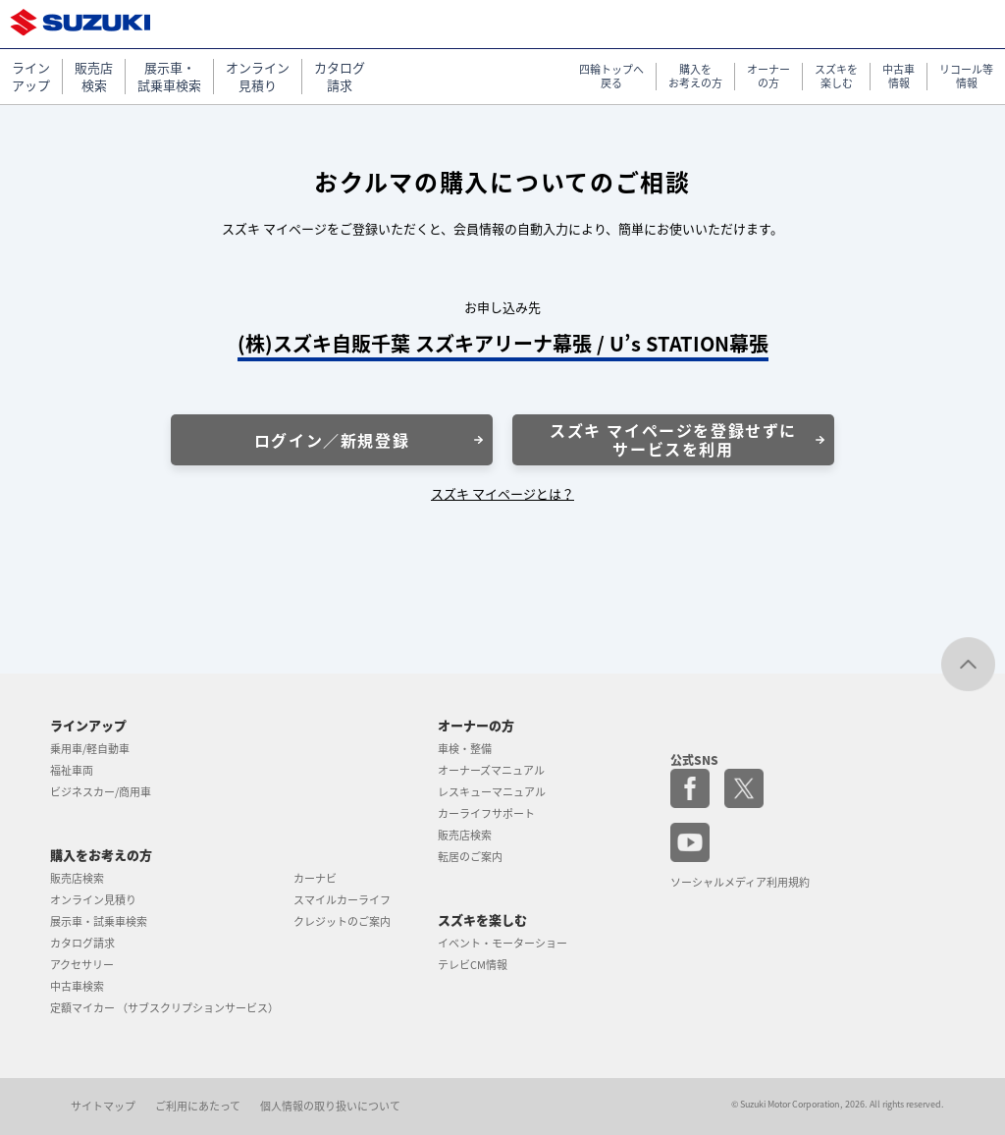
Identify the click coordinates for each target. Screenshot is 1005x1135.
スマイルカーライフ (342, 900)
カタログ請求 (82, 943)
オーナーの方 (476, 725)
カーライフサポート (486, 813)
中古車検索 (77, 986)
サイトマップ (103, 1106)
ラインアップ (88, 725)
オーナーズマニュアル (491, 770)
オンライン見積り (93, 900)
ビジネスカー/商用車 (100, 792)
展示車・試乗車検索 (98, 921)
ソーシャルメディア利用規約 (740, 882)
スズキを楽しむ (482, 919)
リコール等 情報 (966, 77)
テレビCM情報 (472, 964)
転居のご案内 (470, 856)
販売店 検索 (94, 76)
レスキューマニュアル (492, 792)
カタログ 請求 (339, 76)
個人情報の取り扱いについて (330, 1106)
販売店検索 (77, 878)
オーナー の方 (768, 77)
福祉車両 (71, 770)
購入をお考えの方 (101, 854)
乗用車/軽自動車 (90, 748)
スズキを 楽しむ (836, 77)
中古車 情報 (898, 77)
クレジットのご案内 (342, 921)
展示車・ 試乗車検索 (169, 76)
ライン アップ (31, 76)
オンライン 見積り (258, 76)
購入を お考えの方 (695, 77)
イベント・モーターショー (502, 943)
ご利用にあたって (197, 1106)
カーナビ (315, 878)
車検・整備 (465, 748)
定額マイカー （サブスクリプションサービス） (164, 1008)
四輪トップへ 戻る (611, 77)
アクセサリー (82, 964)
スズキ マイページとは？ (502, 493)
